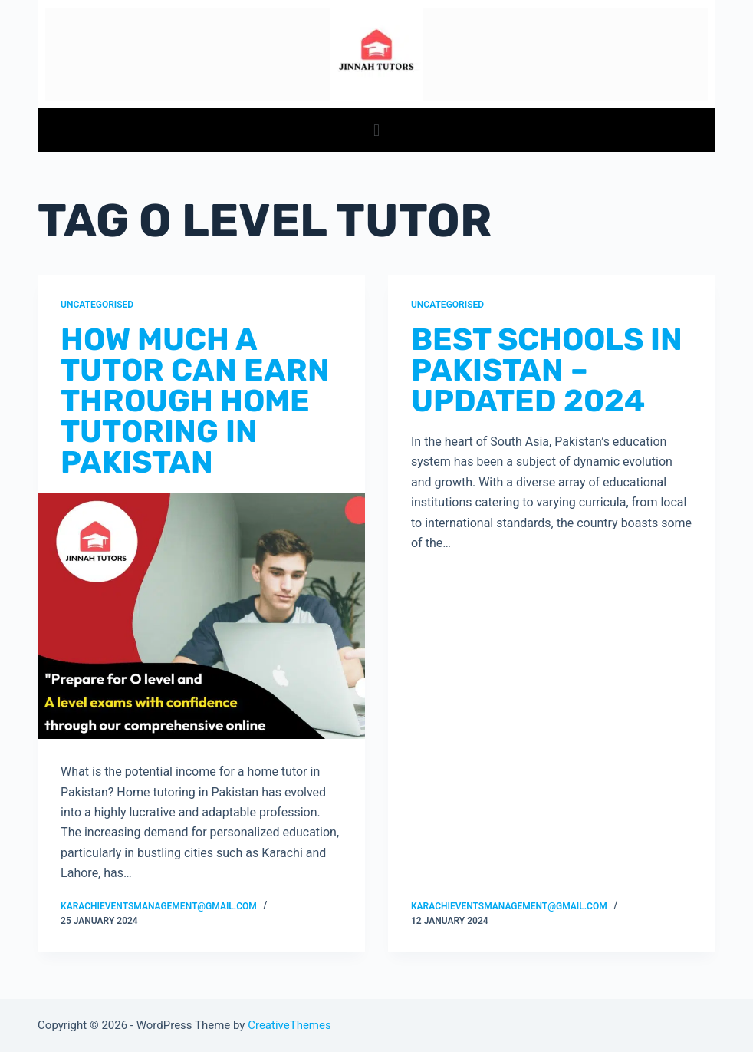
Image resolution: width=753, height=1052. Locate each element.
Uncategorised (97, 304)
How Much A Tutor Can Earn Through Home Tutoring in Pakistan (195, 401)
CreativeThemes (289, 1025)
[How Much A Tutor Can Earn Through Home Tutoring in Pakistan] (201, 616)
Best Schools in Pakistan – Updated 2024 (546, 370)
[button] (376, 130)
